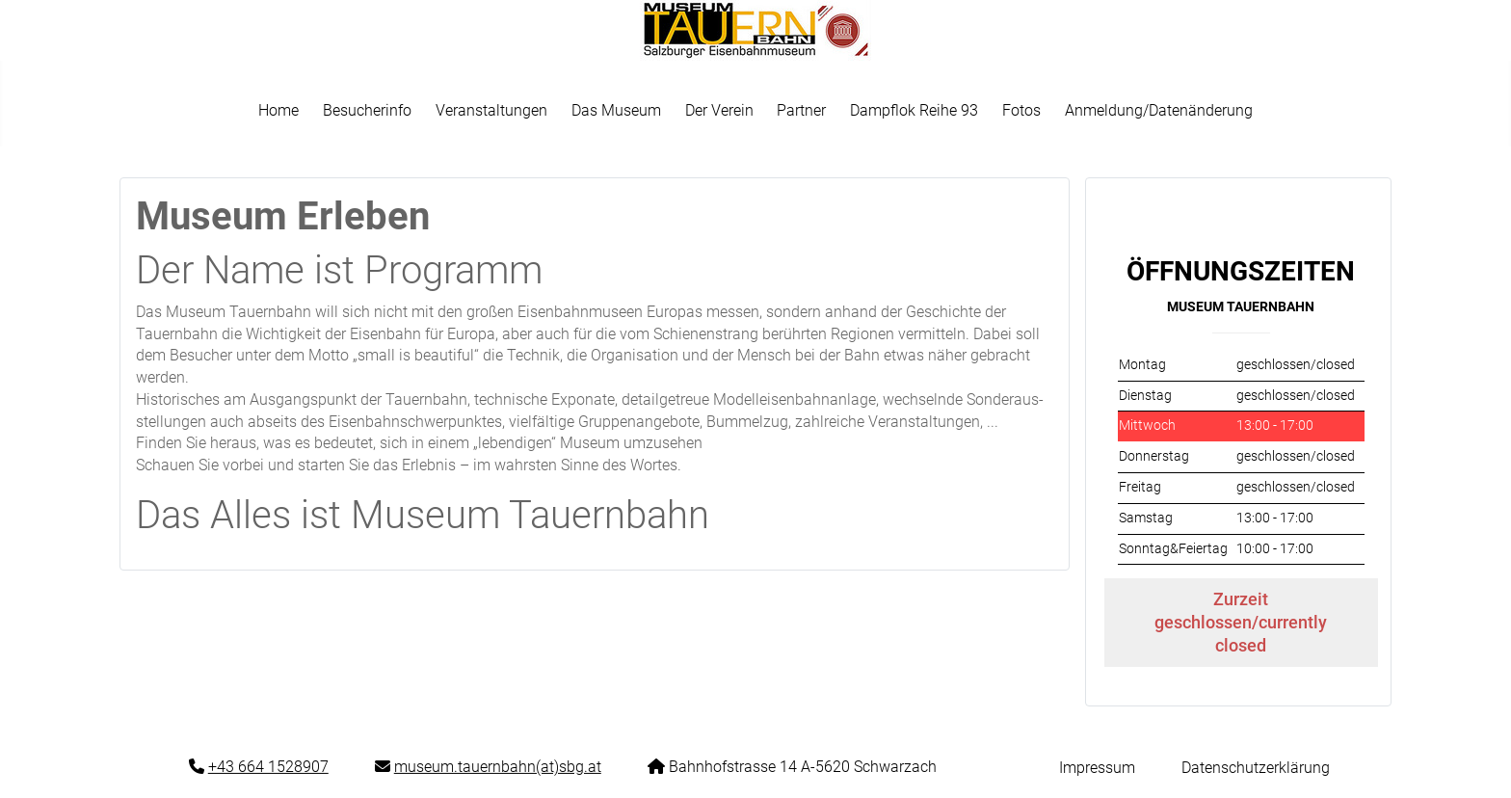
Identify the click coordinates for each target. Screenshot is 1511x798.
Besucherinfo (367, 110)
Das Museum (616, 110)
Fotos (1021, 110)
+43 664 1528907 (268, 767)
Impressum (1097, 767)
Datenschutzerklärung (1255, 767)
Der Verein (719, 110)
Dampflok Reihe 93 (914, 110)
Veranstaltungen (491, 110)
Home (278, 110)
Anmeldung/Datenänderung (1159, 110)
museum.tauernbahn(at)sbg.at (497, 767)
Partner (801, 110)
